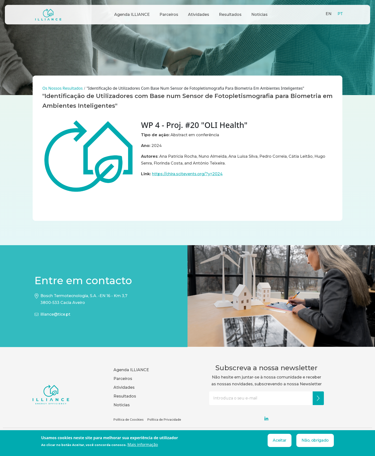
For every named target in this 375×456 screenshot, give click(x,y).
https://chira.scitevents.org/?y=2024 (187, 174)
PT (340, 13)
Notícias (259, 14)
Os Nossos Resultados (62, 88)
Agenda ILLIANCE (132, 14)
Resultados (230, 14)
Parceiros (168, 14)
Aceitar (279, 440)
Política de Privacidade (164, 419)
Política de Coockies (128, 419)
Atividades (198, 14)
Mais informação (142, 444)
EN (328, 13)
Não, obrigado (315, 440)
